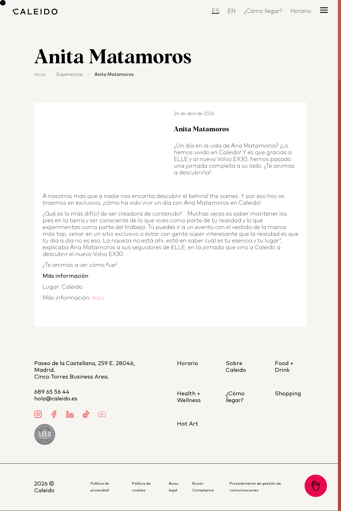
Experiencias (69, 74)
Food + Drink (284, 367)
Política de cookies (141, 487)
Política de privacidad (100, 487)
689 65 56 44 (52, 392)
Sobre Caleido (236, 367)
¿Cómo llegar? (263, 11)
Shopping (288, 393)
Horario (301, 11)
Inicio (39, 74)
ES (215, 11)
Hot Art (187, 424)
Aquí (98, 298)
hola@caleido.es (55, 399)
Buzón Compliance (203, 487)
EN (232, 11)
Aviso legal (173, 487)
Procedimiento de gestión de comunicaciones (255, 487)
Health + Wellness (189, 397)
